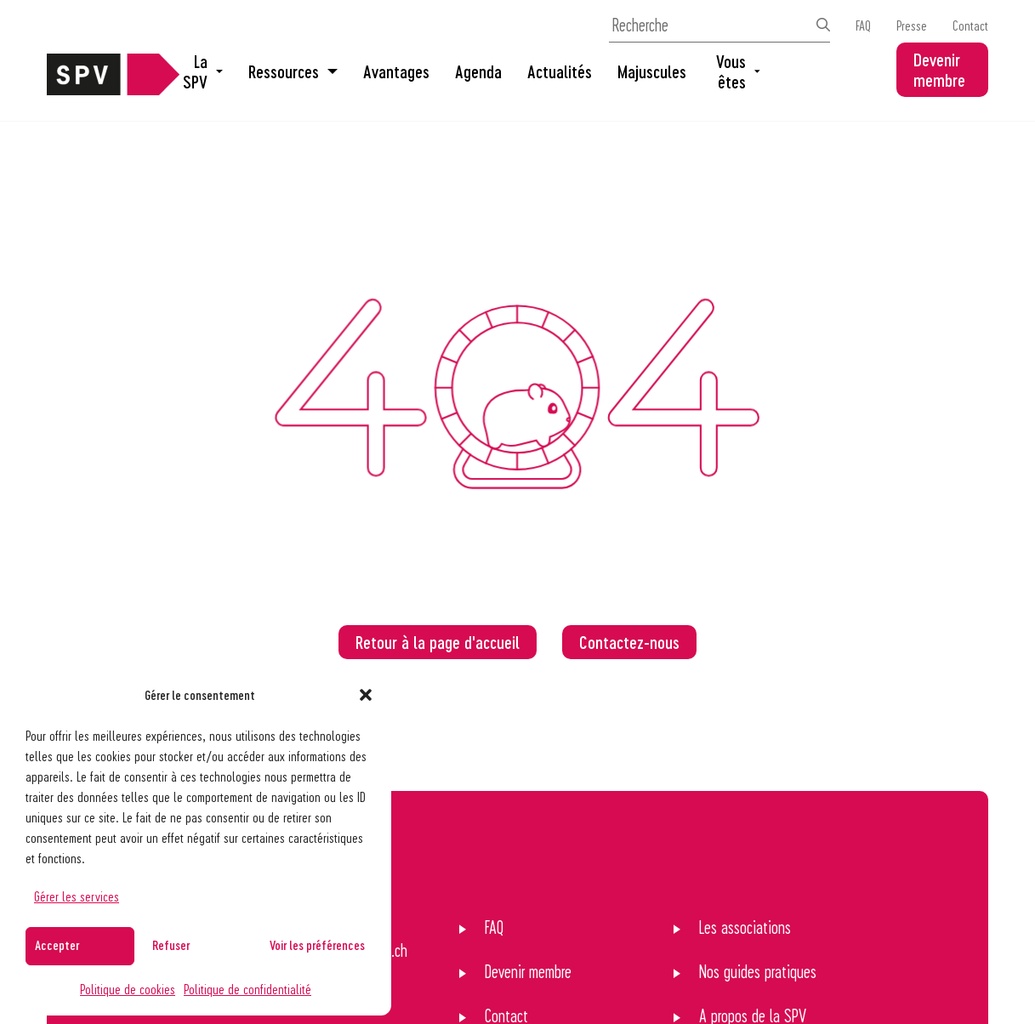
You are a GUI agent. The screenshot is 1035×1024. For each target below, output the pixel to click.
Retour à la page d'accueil (437, 642)
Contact (970, 25)
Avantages (396, 71)
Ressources (293, 71)
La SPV (203, 71)
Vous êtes (738, 71)
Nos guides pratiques (757, 971)
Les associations (745, 927)
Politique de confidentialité (247, 989)
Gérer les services (76, 896)
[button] (365, 694)
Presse (911, 25)
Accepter (57, 945)
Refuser (171, 945)
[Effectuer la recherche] (823, 24)
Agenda (478, 71)
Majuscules (651, 71)
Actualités (559, 71)
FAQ (863, 25)
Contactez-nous (629, 642)
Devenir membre (939, 69)
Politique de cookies (127, 989)
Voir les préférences (317, 945)
